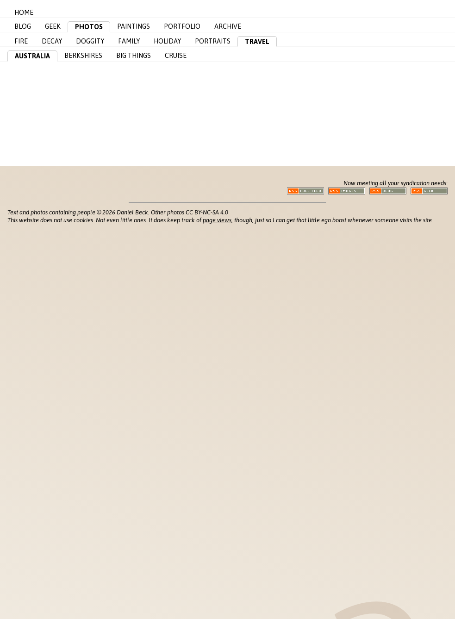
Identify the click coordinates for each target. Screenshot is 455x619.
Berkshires (83, 55)
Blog (22, 26)
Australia (32, 56)
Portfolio (182, 26)
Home (23, 12)
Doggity (90, 41)
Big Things (133, 55)
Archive (227, 26)
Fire (21, 41)
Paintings (133, 26)
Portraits (213, 41)
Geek (53, 26)
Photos (89, 27)
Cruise (176, 55)
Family (129, 41)
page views (217, 220)
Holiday (167, 41)
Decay (52, 41)
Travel (257, 41)
